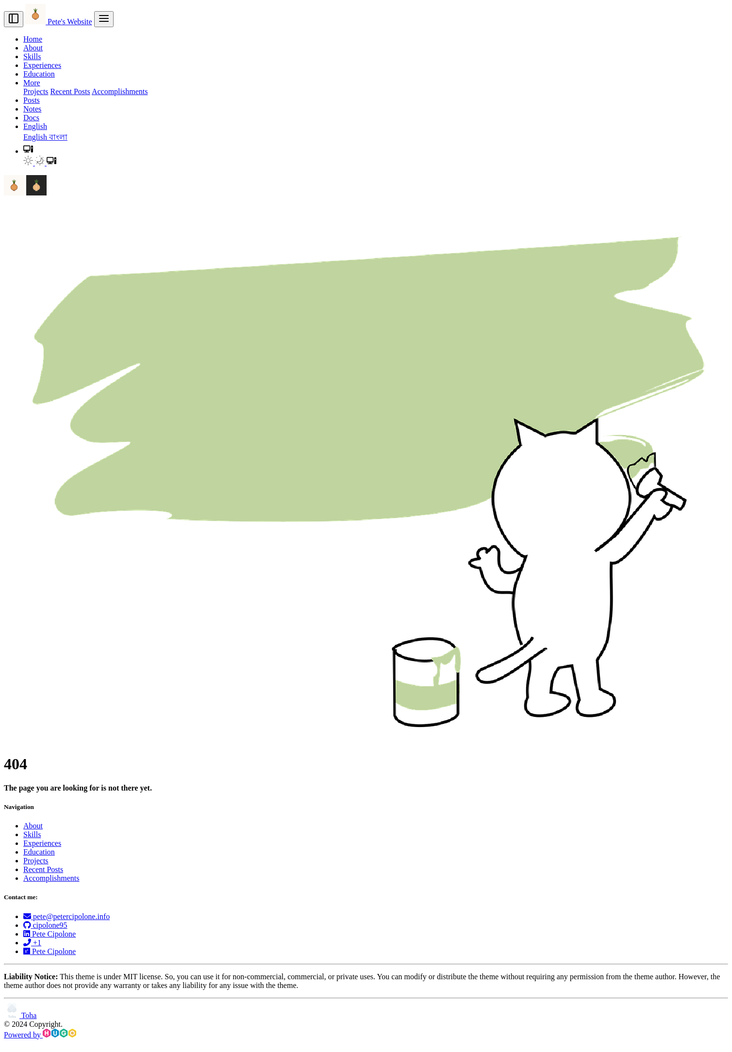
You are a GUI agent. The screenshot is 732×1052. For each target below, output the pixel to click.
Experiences (42, 65)
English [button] (35, 126)
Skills (32, 56)
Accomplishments (120, 91)
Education (39, 74)
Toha (20, 1015)
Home (32, 39)
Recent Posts (70, 91)
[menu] (104, 19)
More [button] (31, 83)
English (36, 137)
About (33, 48)
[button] (28, 151)
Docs (31, 117)
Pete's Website (58, 21)
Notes (32, 109)
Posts (31, 100)
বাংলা (58, 137)
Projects (36, 91)
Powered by (40, 1035)
